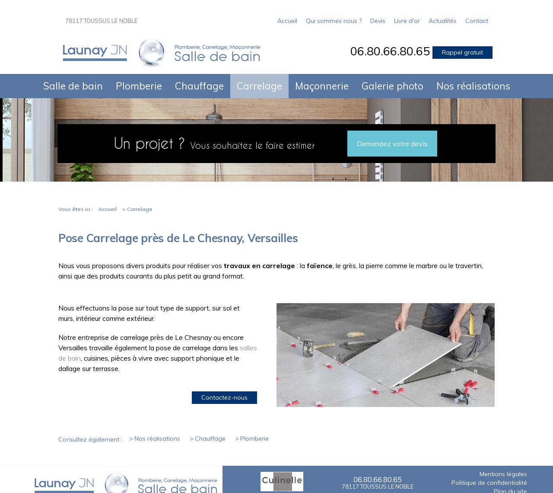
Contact (476, 21)
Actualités (443, 21)
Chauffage (199, 86)
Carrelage (259, 86)
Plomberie (139, 86)
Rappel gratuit (462, 52)
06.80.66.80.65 (390, 51)
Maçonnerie (322, 86)
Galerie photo (392, 86)
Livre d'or (407, 21)
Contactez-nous (224, 397)
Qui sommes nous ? (334, 21)
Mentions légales (503, 474)
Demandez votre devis (392, 143)
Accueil (287, 21)
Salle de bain (73, 86)
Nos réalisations (473, 86)
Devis (377, 21)
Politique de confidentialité (489, 483)
